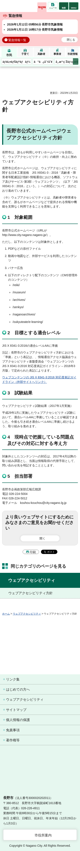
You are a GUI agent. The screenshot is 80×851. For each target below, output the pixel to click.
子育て (25, 53)
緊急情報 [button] (42, 7)
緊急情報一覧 (17, 40)
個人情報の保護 (18, 720)
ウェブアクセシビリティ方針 (30, 593)
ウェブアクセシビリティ (31, 580)
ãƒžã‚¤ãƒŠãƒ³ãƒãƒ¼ (17, 61)
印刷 (33, 552)
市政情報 (72, 53)
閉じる (71, 39)
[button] (64, 6)
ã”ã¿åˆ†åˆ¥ (43, 61)
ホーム (6, 613)
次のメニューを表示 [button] (75, 61)
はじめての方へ (18, 689)
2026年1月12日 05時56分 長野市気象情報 (35, 24)
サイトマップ (16, 710)
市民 (9, 55)
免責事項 (13, 730)
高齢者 (41, 53)
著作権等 (13, 740)
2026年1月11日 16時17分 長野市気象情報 (35, 29)
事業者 (57, 53)
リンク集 (13, 679)
